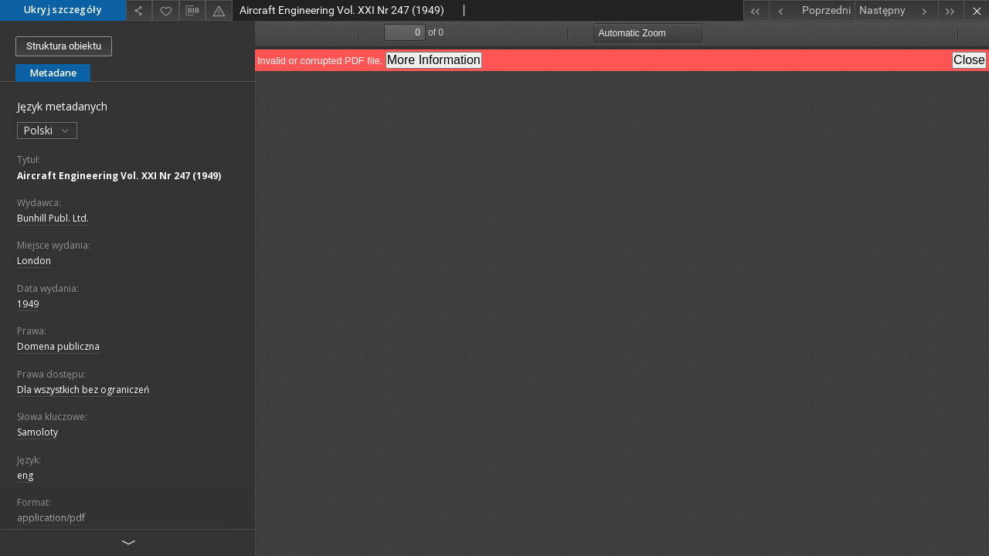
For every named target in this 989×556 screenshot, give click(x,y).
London (34, 260)
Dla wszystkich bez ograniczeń (83, 389)
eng (25, 475)
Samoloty (37, 432)
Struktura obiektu (63, 46)
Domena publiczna (58, 346)
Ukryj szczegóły (63, 9)
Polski (47, 130)
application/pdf (51, 517)
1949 (28, 303)
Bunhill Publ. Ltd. (53, 218)
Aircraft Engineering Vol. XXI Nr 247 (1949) (119, 175)
